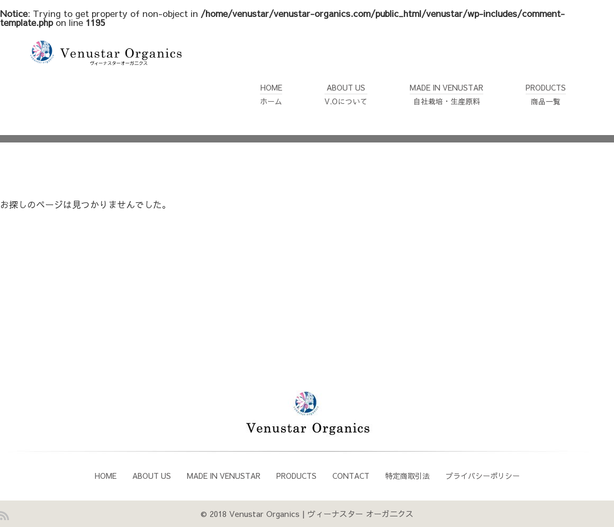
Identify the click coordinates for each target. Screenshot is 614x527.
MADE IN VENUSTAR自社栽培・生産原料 (446, 88)
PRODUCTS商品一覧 (546, 88)
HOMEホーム (271, 88)
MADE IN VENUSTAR (223, 475)
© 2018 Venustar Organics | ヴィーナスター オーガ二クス (307, 513)
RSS (4, 515)
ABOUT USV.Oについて (345, 88)
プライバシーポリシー (483, 475)
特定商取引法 (407, 475)
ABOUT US (151, 475)
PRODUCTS (296, 475)
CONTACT (350, 475)
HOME (105, 475)
